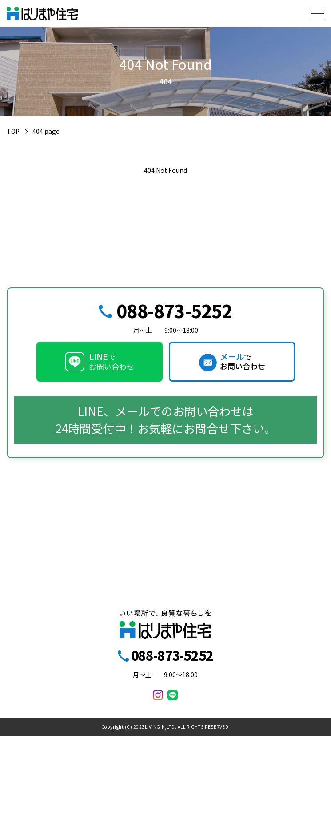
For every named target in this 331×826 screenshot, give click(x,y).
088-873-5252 (174, 310)
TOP (13, 131)
